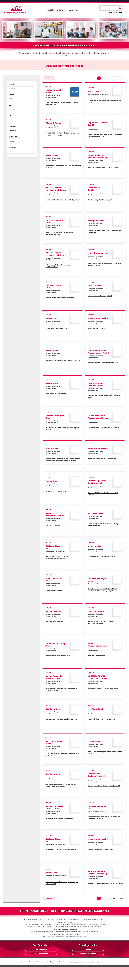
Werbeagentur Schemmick (101, 962)
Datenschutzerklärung (34, 962)
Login (109, 8)
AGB (59, 962)
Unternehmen (73, 10)
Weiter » (120, 78)
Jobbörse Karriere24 (56, 10)
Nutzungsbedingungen (49, 962)
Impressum (23, 962)
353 (114, 78)
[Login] (120, 8)
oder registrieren (115, 12)
